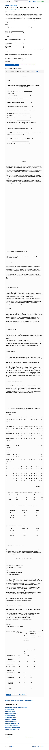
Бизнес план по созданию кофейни (12, 727)
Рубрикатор (7, 5)
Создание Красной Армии (10, 719)
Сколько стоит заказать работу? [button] (28, 64)
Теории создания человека (10, 717)
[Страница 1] (8, 695)
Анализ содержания (9, 738)
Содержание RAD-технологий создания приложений (16, 707)
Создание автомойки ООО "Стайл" (12, 723)
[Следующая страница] (23, 695)
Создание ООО (8, 736)
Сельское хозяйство (13, 5)
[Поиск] (21, 1)
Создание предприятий (10, 711)
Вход (30, 1)
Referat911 (12, 746)
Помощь (34, 1)
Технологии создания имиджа (11, 725)
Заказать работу (40, 1)
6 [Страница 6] (19, 694)
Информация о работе (19, 700)
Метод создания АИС (9, 709)
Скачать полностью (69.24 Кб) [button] (11, 64)
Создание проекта (29, 736)
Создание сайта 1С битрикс (11, 721)
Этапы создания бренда (10, 715)
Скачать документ (36, 71)
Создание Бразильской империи (12, 729)
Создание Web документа (10, 713)
